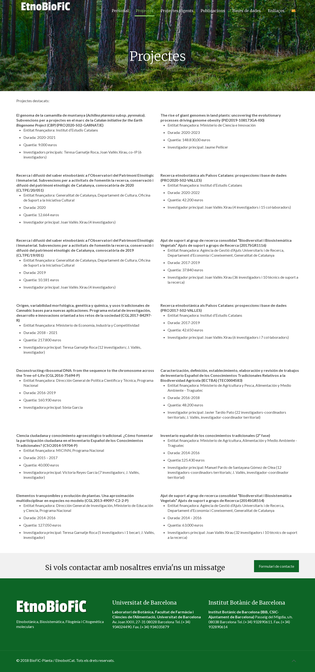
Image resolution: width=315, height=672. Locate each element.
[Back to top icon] (294, 661)
